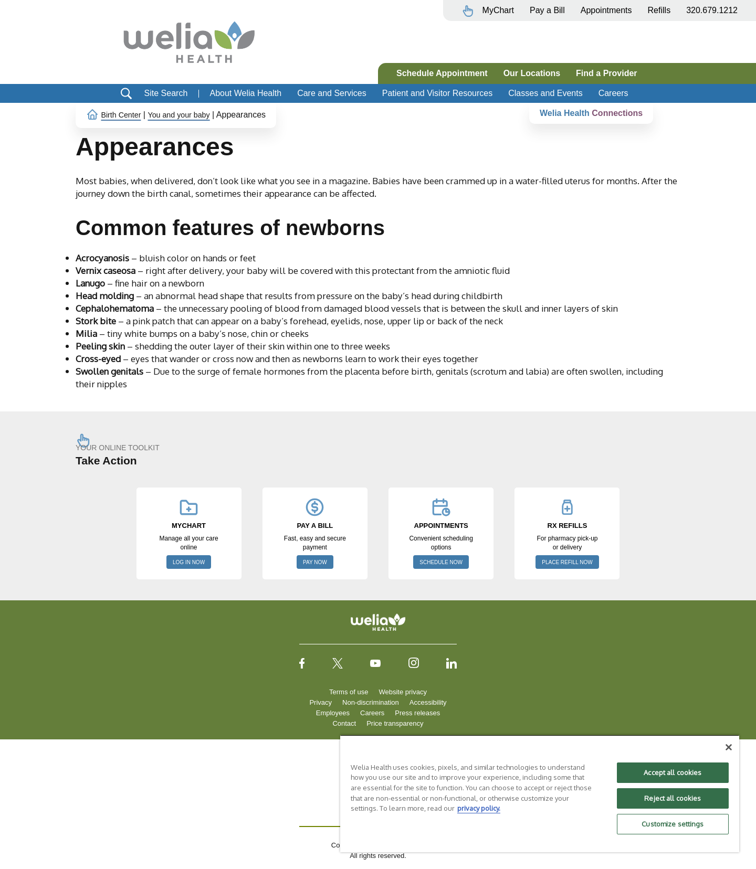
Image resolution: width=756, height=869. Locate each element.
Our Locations (531, 73)
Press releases (417, 713)
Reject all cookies (672, 798)
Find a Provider (606, 73)
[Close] (729, 747)
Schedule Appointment (442, 73)
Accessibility (428, 702)
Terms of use (348, 692)
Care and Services (331, 93)
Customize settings (673, 824)
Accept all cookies (672, 772)
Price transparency (394, 723)
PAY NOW (315, 562)
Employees (333, 713)
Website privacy (403, 692)
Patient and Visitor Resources (437, 93)
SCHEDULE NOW (441, 562)
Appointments (606, 10)
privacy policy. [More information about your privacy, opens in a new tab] (478, 808)
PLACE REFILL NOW (567, 562)
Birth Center (123, 114)
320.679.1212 (712, 10)
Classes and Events (545, 93)
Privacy (320, 702)
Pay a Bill (547, 10)
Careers (613, 93)
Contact (344, 723)
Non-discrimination (370, 702)
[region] (539, 793)
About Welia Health (245, 93)
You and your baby (188, 114)
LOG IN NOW (189, 562)
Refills (659, 10)
